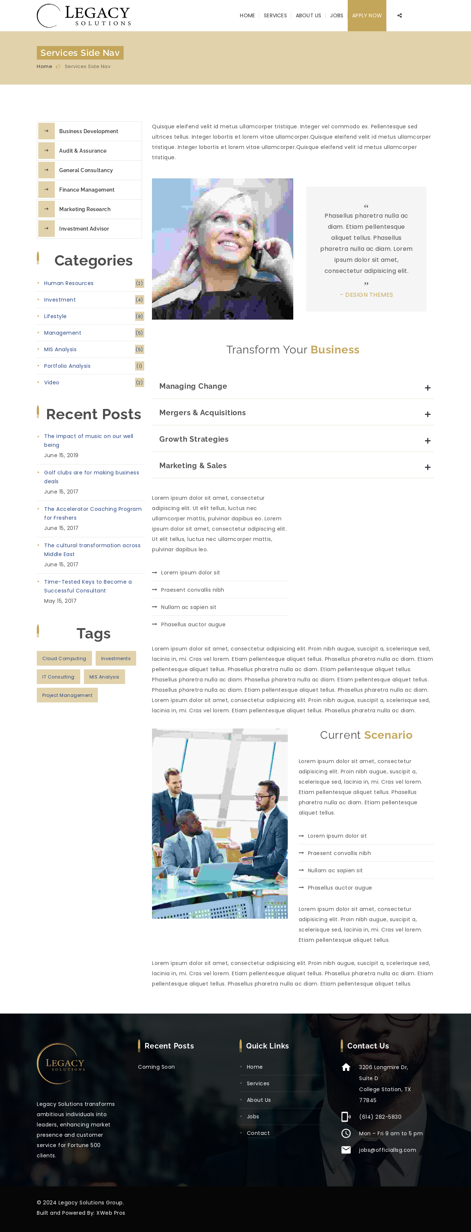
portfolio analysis (94, 366)
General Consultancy (86, 170)
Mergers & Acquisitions (202, 498)
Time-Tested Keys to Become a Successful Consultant (88, 586)
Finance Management (86, 190)
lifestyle (94, 316)
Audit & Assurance (83, 151)
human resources (94, 283)
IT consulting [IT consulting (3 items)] (58, 677)
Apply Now (367, 15)
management (94, 333)
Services (275, 15)
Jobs (336, 15)
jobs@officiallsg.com (387, 1150)
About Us (309, 15)
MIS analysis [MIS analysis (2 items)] (104, 677)
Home (247, 15)
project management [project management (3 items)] (67, 695)
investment (94, 300)
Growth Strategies (194, 524)
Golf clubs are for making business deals (91, 477)
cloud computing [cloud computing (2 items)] (64, 658)
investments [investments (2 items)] (116, 658)
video (94, 382)
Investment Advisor (84, 229)
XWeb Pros (110, 1213)
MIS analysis (94, 349)
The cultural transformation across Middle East (92, 550)
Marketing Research (84, 209)
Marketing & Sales (193, 550)
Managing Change (193, 471)
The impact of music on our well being (89, 440)
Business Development (88, 131)
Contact (258, 1133)
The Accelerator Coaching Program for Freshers (93, 513)
